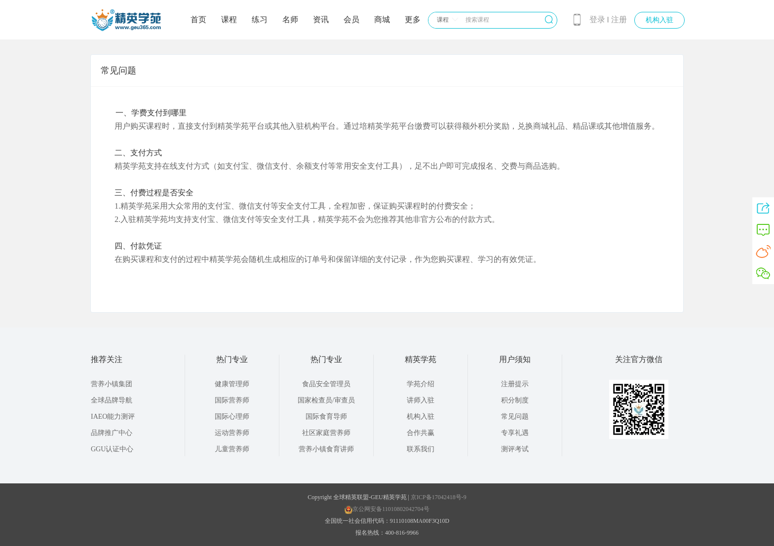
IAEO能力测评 (113, 416)
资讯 (321, 19)
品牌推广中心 (111, 433)
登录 (597, 19)
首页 (198, 19)
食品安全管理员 (326, 384)
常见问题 (515, 416)
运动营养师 (232, 433)
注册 (619, 19)
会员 (351, 19)
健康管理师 (232, 384)
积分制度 (515, 400)
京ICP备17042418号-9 (437, 497)
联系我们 (420, 449)
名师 (290, 19)
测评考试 (515, 449)
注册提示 (515, 384)
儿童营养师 (232, 449)
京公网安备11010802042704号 (387, 509)
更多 (413, 19)
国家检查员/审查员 (326, 400)
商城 (382, 19)
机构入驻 (659, 20)
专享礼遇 (515, 433)
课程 (229, 19)
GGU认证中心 (112, 449)
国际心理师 (232, 416)
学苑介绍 (420, 384)
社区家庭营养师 (326, 433)
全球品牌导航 (111, 400)
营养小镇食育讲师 (326, 449)
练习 (260, 19)
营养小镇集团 (111, 384)
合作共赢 (420, 433)
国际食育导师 (326, 416)
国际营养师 (232, 400)
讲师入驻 (420, 400)
